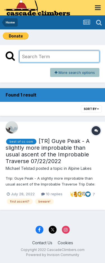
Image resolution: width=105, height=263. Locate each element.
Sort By (91, 109)
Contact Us (42, 242)
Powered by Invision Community (52, 255)
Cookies (65, 242)
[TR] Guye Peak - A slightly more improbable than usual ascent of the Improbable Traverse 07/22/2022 (48, 151)
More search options (75, 72)
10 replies (51, 194)
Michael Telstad (20, 168)
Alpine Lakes (80, 168)
